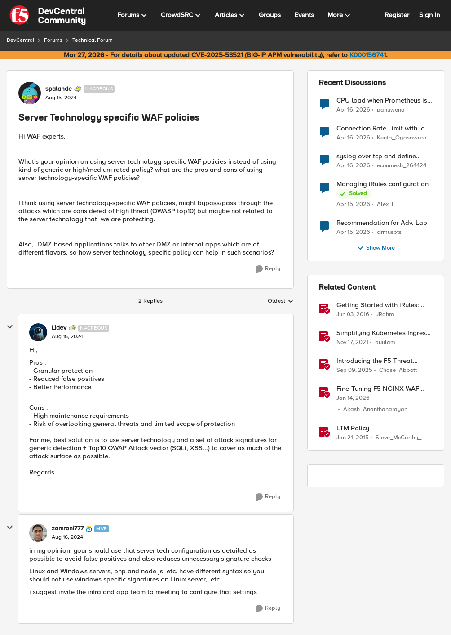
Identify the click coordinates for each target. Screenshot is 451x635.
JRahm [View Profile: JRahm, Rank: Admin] (385, 314)
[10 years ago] (352, 314)
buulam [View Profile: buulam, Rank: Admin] (385, 342)
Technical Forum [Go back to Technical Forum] (92, 40)
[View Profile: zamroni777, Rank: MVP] (38, 533)
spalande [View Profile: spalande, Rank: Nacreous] (58, 89)
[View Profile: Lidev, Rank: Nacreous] (38, 332)
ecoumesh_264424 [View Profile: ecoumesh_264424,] (401, 165)
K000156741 (367, 55)
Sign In (429, 15)
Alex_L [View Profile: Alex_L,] (386, 204)
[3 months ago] (353, 109)
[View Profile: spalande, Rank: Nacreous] (29, 93)
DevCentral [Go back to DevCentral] (20, 40)
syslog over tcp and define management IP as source (376, 156)
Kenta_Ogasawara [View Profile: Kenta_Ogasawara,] (402, 137)
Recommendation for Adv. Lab (381, 223)
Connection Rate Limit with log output (382, 128)
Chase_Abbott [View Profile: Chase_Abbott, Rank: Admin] (398, 370)
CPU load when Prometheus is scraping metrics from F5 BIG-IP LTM (384, 100)
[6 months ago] (353, 398)
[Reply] (268, 269)
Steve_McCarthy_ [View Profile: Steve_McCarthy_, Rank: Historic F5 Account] (398, 437)
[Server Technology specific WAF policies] (67, 337)
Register (397, 15)
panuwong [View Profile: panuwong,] (391, 109)
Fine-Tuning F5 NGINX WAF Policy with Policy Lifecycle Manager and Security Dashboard (377, 389)
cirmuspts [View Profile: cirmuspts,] (389, 232)
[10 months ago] (354, 370)
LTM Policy (352, 428)
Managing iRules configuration (382, 184)
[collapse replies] (9, 327)
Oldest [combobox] (281, 301)
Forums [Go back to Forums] (53, 40)
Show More (376, 248)
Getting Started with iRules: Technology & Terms (377, 305)
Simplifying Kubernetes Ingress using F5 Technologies (382, 333)
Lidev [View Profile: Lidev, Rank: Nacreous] (59, 327)
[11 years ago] (352, 438)
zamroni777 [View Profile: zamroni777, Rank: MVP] (68, 528)
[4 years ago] (352, 342)
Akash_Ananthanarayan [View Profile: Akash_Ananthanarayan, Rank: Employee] (375, 409)
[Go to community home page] (47, 15)
